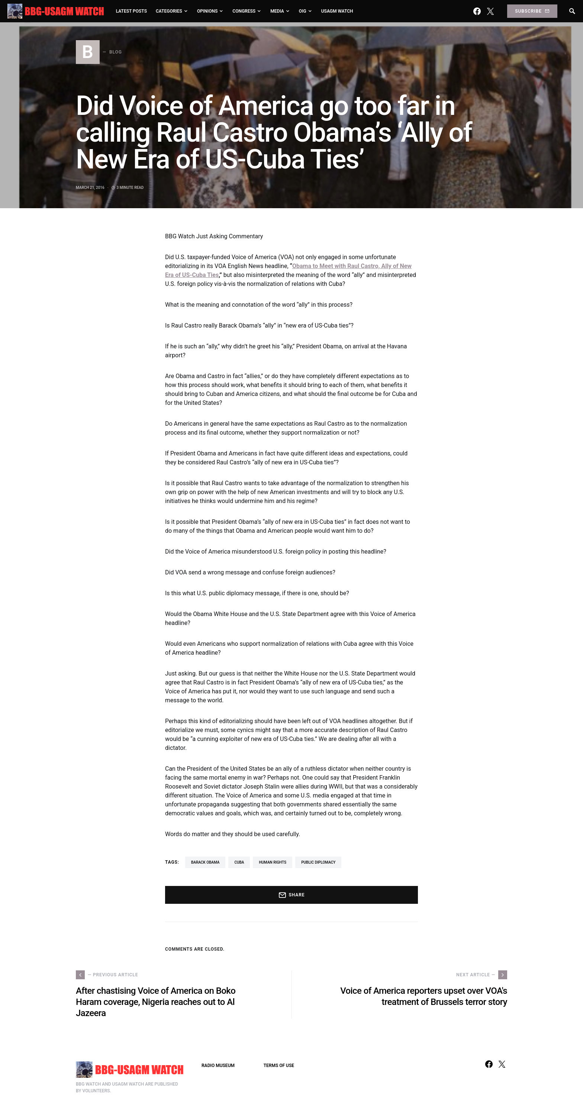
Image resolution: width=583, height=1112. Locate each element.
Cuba (239, 862)
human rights (272, 862)
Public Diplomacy (318, 862)
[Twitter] (490, 11)
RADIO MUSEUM (218, 1065)
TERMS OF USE (279, 1065)
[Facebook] (477, 11)
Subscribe (532, 11)
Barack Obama (205, 862)
